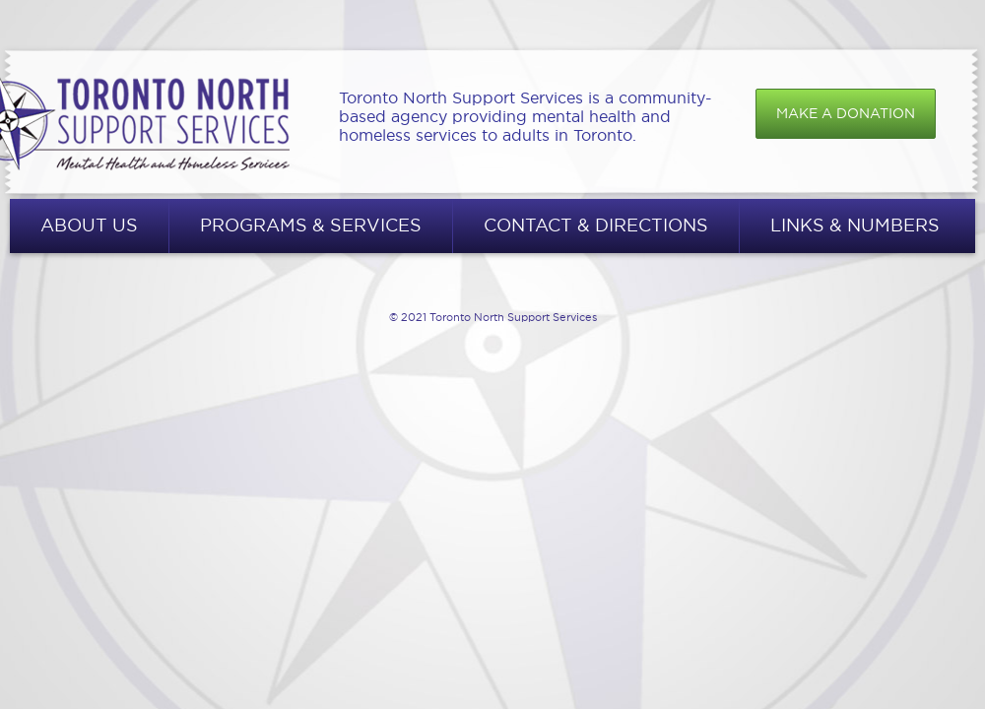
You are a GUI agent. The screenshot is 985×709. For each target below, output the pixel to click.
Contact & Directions (596, 225)
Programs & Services (311, 225)
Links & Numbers (855, 225)
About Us (89, 225)
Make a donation (845, 113)
